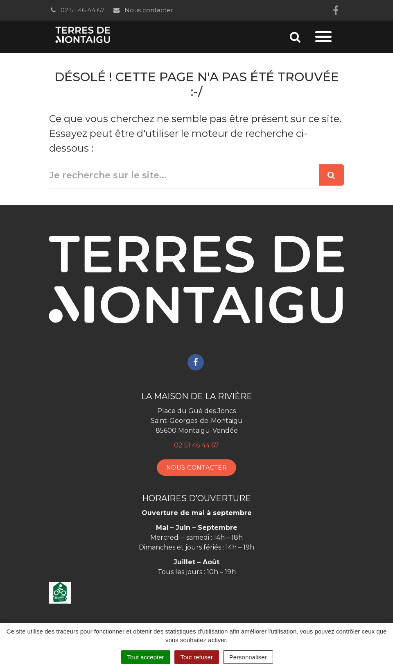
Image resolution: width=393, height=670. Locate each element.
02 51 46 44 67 (76, 10)
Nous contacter (143, 10)
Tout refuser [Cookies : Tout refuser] (197, 657)
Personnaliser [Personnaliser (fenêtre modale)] (248, 657)
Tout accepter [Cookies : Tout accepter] (145, 657)
